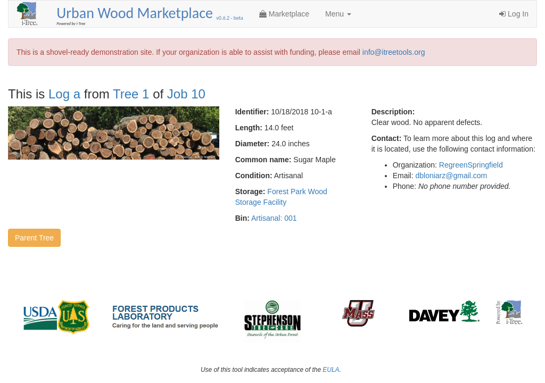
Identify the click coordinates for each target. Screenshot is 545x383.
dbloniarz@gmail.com (451, 175)
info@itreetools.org (393, 52)
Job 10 (186, 94)
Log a (64, 94)
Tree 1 (131, 94)
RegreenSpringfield (471, 165)
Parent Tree (34, 238)
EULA (331, 369)
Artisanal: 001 (274, 218)
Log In (514, 14)
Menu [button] (338, 14)
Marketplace (284, 14)
